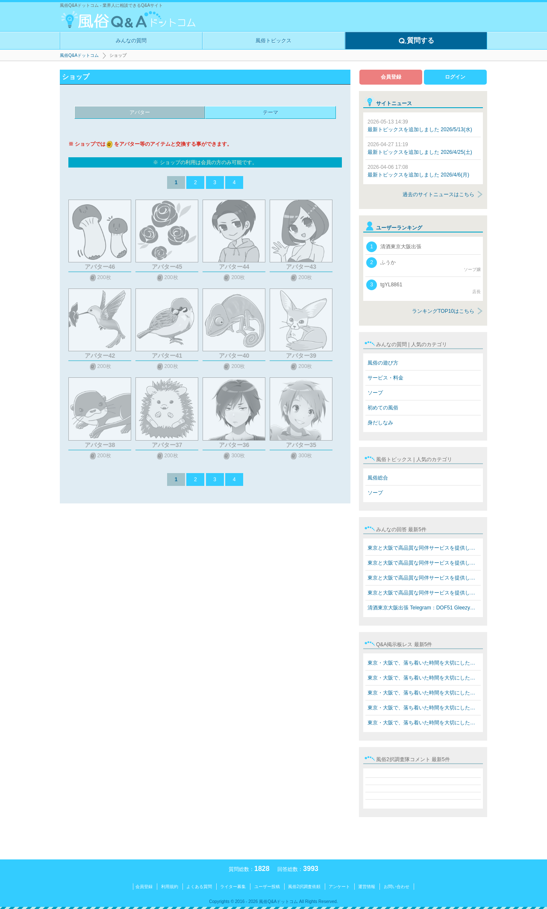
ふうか (423, 265)
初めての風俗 (383, 408)
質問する (416, 41)
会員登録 (391, 77)
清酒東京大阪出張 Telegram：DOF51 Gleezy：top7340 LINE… (424, 608)
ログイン (455, 77)
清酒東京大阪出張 (393, 246)
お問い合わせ (396, 886)
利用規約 (169, 886)
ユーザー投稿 (267, 886)
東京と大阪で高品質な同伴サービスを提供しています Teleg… (424, 548)
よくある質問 (199, 886)
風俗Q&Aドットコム (79, 55)
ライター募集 (233, 886)
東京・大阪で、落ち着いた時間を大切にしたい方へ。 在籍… (424, 663)
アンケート (339, 886)
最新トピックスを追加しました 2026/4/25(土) (420, 148)
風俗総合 (378, 478)
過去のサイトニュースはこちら (438, 194)
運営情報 (366, 886)
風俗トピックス (273, 41)
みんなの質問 (131, 41)
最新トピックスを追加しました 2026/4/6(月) (418, 171)
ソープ (375, 393)
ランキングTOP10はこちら (443, 311)
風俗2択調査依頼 (304, 886)
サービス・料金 (385, 378)
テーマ (270, 112)
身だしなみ (380, 423)
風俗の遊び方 (383, 363)
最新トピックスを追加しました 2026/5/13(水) (420, 125)
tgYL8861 (423, 287)
